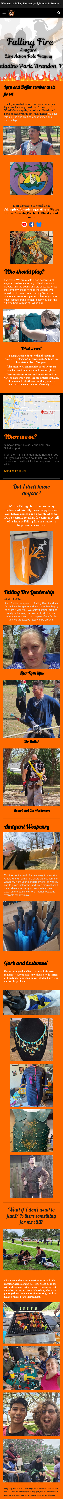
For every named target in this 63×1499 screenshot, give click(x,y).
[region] (31, 4)
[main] (31, 90)
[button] (4, 12)
